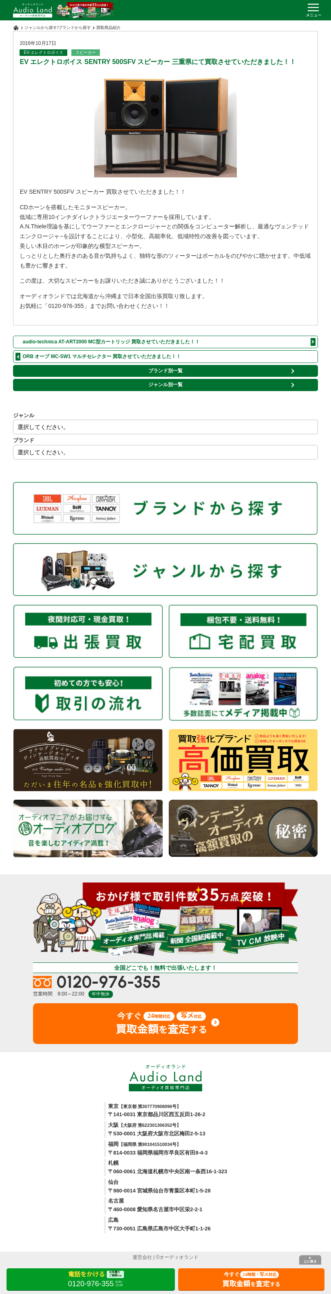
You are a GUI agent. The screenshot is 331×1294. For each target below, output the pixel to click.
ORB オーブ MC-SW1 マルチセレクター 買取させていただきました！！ (101, 356)
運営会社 (142, 1257)
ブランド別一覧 (165, 371)
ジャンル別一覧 (165, 384)
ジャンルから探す (40, 27)
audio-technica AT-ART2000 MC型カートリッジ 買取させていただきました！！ (111, 342)
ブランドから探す (74, 27)
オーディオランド (179, 1257)
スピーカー (85, 52)
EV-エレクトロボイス (43, 52)
